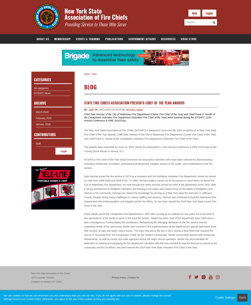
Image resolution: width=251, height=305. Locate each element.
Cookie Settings (225, 297)
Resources (168, 39)
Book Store (189, 39)
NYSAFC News (134, 109)
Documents (44, 48)
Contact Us (133, 277)
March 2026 (42, 112)
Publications (114, 39)
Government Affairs (142, 39)
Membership (62, 39)
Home (87, 74)
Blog (94, 74)
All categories (41, 88)
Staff (91, 109)
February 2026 (44, 118)
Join (194, 13)
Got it (242, 297)
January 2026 (43, 124)
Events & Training (88, 39)
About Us (43, 39)
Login (209, 13)
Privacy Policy (119, 277)
